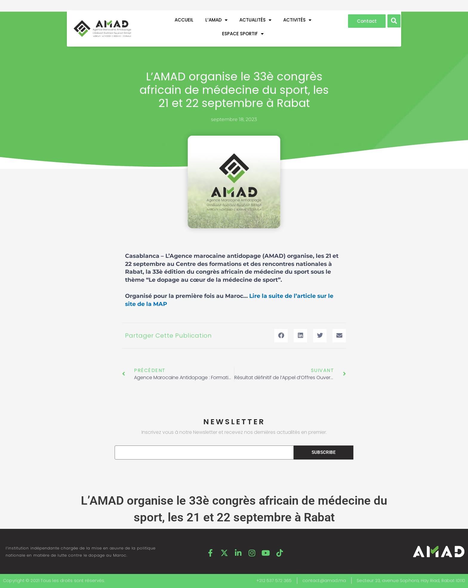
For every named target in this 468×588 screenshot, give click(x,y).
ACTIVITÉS (297, 20)
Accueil (184, 20)
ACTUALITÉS (255, 20)
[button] (394, 20)
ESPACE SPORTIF (243, 34)
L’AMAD (216, 20)
